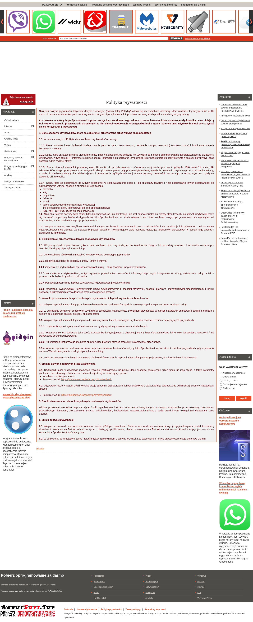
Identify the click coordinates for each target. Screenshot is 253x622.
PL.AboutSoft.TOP (52, 4)
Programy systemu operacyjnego (110, 4)
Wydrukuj (40, 448)
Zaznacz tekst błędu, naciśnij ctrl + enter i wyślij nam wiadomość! (28, 585)
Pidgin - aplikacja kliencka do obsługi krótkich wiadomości (18, 312)
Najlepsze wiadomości (234, 373)
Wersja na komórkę (166, 4)
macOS (200, 587)
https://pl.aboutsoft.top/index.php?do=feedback (86, 379)
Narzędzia (150, 592)
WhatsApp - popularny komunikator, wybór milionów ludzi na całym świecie (235, 174)
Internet (8, 126)
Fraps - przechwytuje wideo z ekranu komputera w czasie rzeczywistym (235, 193)
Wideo (7, 145)
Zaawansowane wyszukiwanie (197, 38)
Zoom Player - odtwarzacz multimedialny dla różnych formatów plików (234, 241)
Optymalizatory (152, 587)
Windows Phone (205, 598)
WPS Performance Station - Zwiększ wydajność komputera (235, 163)
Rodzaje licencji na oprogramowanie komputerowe (230, 420)
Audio (7, 132)
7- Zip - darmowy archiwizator (235, 128)
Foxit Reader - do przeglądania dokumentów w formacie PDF (235, 230)
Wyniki (243, 398)
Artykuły (8, 175)
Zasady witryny (11, 120)
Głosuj (227, 398)
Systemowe (10, 151)
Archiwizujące (151, 581)
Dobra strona (229, 376)
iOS (199, 592)
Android (200, 581)
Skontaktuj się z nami (193, 4)
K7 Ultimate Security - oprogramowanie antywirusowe (232, 204)
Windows (201, 576)
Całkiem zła (228, 388)
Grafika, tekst (11, 138)
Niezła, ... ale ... (230, 380)
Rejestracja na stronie (21, 97)
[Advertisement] (126, 68)
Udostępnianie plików (103, 587)
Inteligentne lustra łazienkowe (235, 115)
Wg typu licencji (142, 4)
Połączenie (99, 576)
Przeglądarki (99, 581)
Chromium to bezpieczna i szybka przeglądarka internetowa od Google (234, 107)
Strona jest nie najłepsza (235, 384)
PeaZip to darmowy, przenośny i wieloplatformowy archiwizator (235, 144)
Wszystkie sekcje (77, 4)
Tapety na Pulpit (12, 187)
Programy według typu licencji (15, 167)
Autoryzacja (26, 101)
